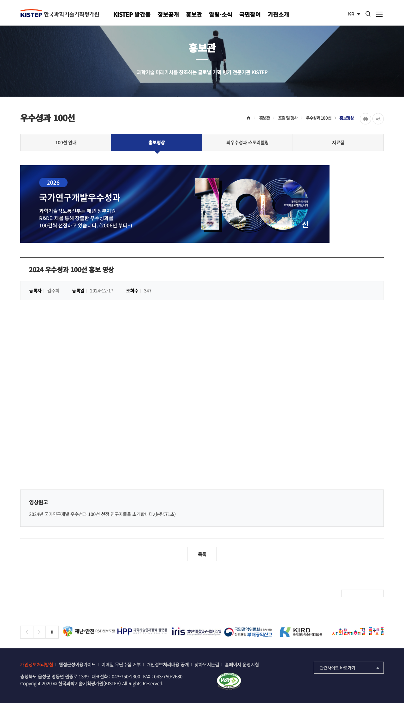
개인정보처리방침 (36, 664)
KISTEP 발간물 (132, 14)
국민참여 (250, 14)
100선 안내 (65, 142)
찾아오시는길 (206, 664)
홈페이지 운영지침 (242, 664)
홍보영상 (346, 118)
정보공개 (168, 14)
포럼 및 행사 (288, 118)
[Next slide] (39, 632)
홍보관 (194, 14)
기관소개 (278, 14)
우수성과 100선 (318, 118)
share (378, 118)
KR (355, 14)
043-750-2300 (126, 676)
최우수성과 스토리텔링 (247, 142)
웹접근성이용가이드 (77, 664)
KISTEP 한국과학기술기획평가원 (59, 13)
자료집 (338, 142)
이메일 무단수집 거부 (121, 664)
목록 (202, 554)
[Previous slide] (26, 632)
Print (365, 118)
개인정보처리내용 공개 (167, 664)
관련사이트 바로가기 (350, 667)
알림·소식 (220, 14)
